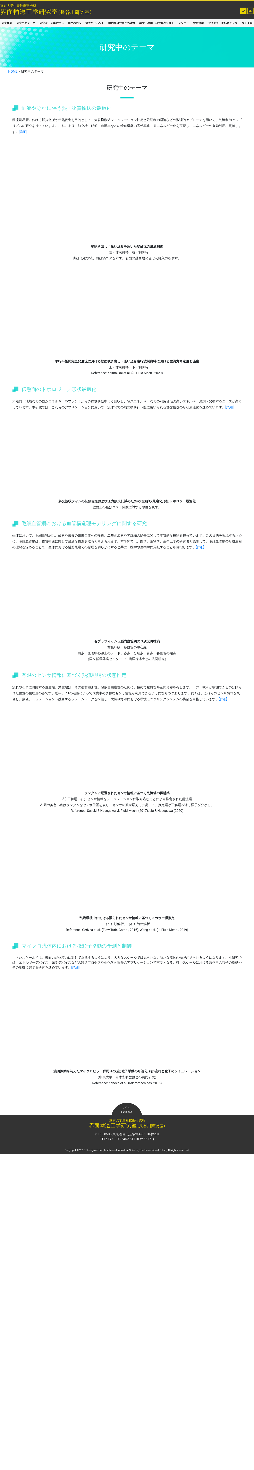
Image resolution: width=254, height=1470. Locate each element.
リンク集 (247, 23)
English (250, 11)
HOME (12, 71)
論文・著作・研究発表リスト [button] (156, 23)
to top (127, 1109)
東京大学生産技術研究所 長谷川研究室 (114, 9)
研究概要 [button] (7, 23)
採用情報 (198, 23)
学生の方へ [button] (74, 23)
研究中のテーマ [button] (26, 23)
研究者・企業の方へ (52, 23)
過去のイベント (94, 23)
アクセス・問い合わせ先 (222, 23)
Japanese (243, 11)
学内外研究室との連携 (121, 23)
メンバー (183, 23)
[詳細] (23, 132)
